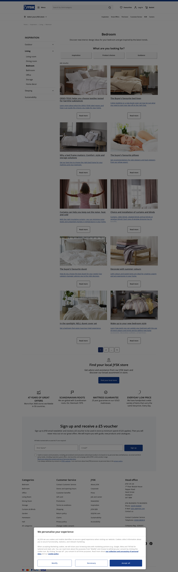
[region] (90, 548)
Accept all (126, 563)
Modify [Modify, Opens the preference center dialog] (55, 563)
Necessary (91, 563)
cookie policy (53, 554)
